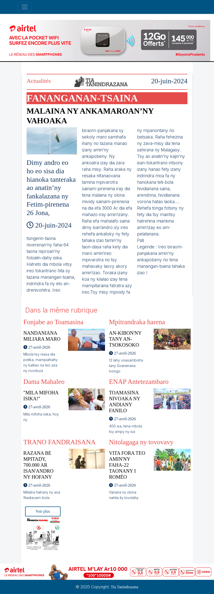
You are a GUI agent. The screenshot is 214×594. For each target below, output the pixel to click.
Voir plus (43, 511)
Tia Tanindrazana (124, 587)
